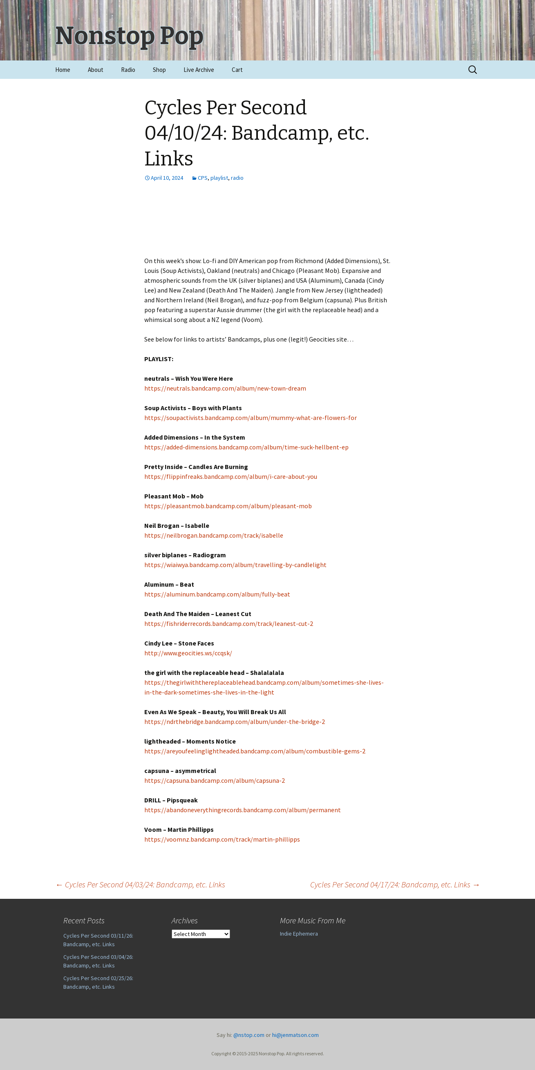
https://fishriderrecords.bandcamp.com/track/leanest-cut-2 (228, 623)
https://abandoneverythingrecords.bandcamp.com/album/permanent (242, 810)
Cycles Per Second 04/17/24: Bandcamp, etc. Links (395, 884)
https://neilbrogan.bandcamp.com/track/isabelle (213, 535)
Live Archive (199, 70)
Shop (159, 70)
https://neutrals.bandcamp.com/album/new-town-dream (225, 388)
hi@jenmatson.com (295, 1035)
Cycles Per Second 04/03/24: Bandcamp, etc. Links (140, 884)
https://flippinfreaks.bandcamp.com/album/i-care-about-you (230, 476)
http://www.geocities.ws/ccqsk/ (188, 653)
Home (62, 70)
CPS (203, 177)
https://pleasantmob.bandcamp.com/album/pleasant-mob (228, 506)
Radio (128, 70)
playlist (219, 177)
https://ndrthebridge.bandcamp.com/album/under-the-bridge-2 (234, 721)
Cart (237, 70)
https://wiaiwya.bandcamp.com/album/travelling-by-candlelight (235, 565)
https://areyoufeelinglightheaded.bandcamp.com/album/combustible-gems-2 (254, 751)
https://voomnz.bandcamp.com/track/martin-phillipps (222, 839)
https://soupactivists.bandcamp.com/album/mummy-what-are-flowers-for (250, 417)
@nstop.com (248, 1035)
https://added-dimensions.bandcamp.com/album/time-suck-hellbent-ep (246, 447)
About (95, 70)
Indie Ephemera (299, 933)
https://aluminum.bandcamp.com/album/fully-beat (217, 594)
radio (237, 177)
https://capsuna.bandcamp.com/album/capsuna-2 (214, 780)
